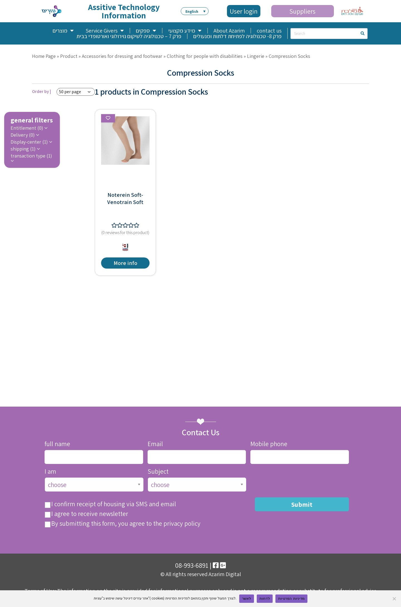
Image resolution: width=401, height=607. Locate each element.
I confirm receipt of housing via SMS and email (113, 504)
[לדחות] (394, 598)
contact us (269, 30)
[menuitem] (195, 11)
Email (155, 444)
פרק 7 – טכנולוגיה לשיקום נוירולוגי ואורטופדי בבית (128, 36)
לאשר (246, 598)
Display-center (30, 141)
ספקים (146, 30)
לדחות (265, 598)
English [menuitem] (191, 11)
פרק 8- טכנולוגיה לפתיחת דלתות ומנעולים (237, 36)
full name (57, 444)
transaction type (31, 156)
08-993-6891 (191, 565)
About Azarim (229, 30)
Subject (158, 471)
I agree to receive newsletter (89, 514)
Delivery (23, 134)
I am (50, 471)
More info (125, 263)
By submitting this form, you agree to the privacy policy (125, 523)
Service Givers (104, 30)
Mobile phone (268, 444)
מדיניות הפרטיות (291, 598)
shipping (24, 148)
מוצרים (63, 30)
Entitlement (27, 128)
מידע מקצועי (185, 30)
